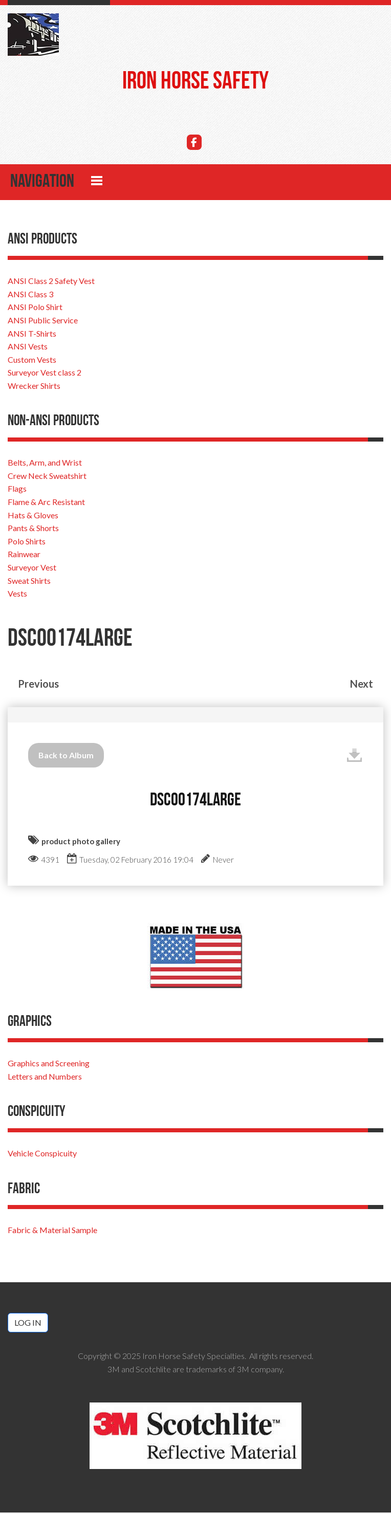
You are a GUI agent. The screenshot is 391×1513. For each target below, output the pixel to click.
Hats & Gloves (33, 515)
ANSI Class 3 (30, 294)
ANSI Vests (28, 347)
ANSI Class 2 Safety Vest (51, 281)
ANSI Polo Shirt (35, 307)
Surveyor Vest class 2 (44, 373)
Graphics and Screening (49, 1063)
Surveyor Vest (32, 568)
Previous (38, 684)
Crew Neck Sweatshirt (47, 476)
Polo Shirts (27, 541)
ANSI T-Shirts (32, 334)
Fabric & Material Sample (52, 1231)
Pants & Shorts (33, 528)
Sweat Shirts (29, 581)
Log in (27, 1323)
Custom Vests (32, 360)
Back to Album (66, 755)
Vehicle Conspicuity (42, 1153)
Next (361, 684)
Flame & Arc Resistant (46, 502)
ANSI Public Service (43, 320)
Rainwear (24, 555)
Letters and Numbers (45, 1077)
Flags (17, 489)
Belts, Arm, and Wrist (45, 463)
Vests (17, 594)
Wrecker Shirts (34, 386)
